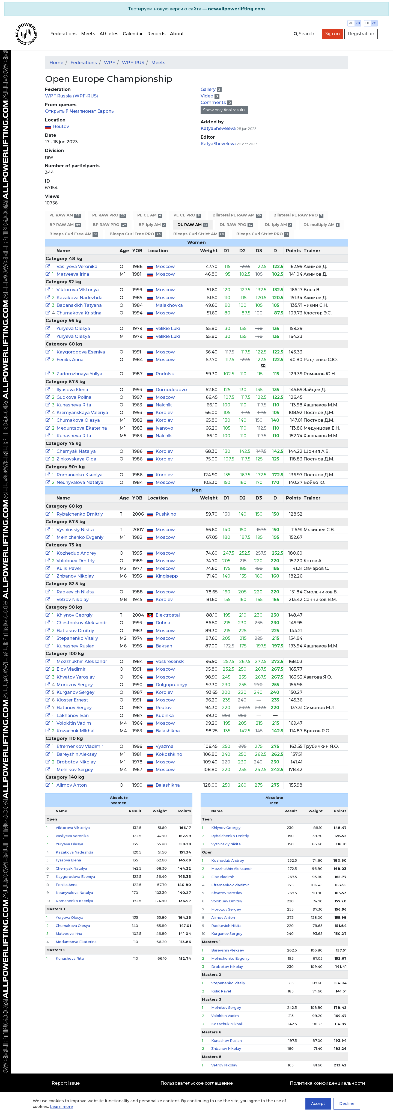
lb (367, 23)
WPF (109, 62)
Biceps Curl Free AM (73, 234)
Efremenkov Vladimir (79, 746)
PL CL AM (149, 215)
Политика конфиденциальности (327, 1083)
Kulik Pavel (68, 568)
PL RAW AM (65, 215)
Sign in (332, 33)
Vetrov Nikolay (72, 599)
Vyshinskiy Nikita (75, 529)
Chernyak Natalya (76, 451)
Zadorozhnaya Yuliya (79, 373)
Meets (88, 33)
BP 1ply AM (152, 224)
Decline (347, 1103)
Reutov (61, 126)
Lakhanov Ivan (72, 715)
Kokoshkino (169, 754)
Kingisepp (167, 576)
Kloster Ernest (72, 700)
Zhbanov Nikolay (75, 576)
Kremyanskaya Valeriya (82, 412)
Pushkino (166, 514)
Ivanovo (164, 428)
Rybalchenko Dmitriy (79, 514)
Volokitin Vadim (73, 723)
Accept (318, 1103)
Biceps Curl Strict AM (199, 234)
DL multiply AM (321, 224)
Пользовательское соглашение (196, 1083)
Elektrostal (168, 615)
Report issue (66, 1083)
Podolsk (165, 373)
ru (351, 23)
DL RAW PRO (236, 224)
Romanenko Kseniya (79, 474)
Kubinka (165, 715)
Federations (63, 33)
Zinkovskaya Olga (76, 459)
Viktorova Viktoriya (77, 289)
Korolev (164, 412)
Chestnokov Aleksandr (81, 622)
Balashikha (168, 730)
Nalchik (164, 405)
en (358, 23)
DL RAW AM (192, 224)
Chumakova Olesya (78, 420)
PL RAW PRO (109, 215)
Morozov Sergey (74, 684)
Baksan (164, 646)
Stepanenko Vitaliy (77, 638)
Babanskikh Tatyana (79, 305)
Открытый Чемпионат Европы (80, 111)
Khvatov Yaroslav (75, 677)
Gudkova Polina (73, 397)
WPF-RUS (133, 62)
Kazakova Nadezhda (79, 297)
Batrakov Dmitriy (75, 630)
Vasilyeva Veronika (76, 266)
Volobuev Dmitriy (75, 560)
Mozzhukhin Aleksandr (81, 661)
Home (56, 62)
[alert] (196, 9)
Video (208, 96)
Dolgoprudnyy (171, 684)
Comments (214, 102)
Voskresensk (170, 661)
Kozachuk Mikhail (76, 730)
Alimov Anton (71, 785)
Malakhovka (169, 305)
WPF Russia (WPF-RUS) (71, 96)
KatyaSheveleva (218, 128)
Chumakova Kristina (79, 313)
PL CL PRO (187, 215)
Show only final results (224, 110)
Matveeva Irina (72, 274)
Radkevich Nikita (75, 591)
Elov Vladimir (70, 669)
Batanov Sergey (74, 707)
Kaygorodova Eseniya (80, 352)
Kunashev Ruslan (75, 646)
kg (374, 23)
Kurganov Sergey (75, 692)
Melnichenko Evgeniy (79, 537)
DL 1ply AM (278, 224)
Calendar (133, 33)
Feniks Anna (70, 359)
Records (156, 33)
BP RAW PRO (110, 224)
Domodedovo (171, 389)
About (177, 33)
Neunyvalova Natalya (79, 482)
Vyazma (165, 746)
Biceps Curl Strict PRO (262, 234)
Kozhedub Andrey (76, 553)
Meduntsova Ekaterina (81, 428)
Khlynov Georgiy (74, 615)
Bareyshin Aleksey (76, 754)
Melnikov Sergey (74, 769)
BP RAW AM (65, 224)
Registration (361, 33)
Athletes (109, 33)
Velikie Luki (168, 328)
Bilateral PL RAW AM (237, 215)
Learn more (61, 1106)
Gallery (209, 89)
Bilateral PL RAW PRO (298, 215)
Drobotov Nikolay (76, 762)
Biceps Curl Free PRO (136, 234)
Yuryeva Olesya (73, 328)
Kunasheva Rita (73, 405)
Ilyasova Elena (72, 389)
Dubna (163, 622)
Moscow (165, 266)
